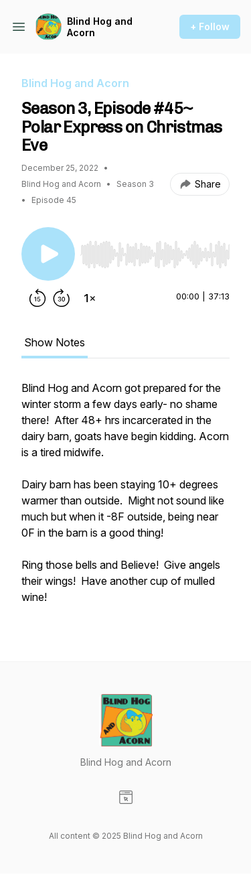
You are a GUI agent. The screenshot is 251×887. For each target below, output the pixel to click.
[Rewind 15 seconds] (37, 298)
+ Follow (210, 26)
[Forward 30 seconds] (61, 298)
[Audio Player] (155, 251)
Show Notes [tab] (54, 342)
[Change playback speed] (89, 298)
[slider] (155, 255)
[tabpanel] (125, 499)
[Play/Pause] (48, 254)
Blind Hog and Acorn (100, 27)
